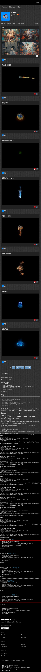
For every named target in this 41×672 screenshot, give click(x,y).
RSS (22, 653)
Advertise (4, 653)
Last (28, 367)
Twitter (3, 644)
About (3, 635)
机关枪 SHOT (12, 553)
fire (13, 539)
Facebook (4, 646)
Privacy (23, 637)
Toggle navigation (2, 2)
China (16, 15)
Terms (23, 635)
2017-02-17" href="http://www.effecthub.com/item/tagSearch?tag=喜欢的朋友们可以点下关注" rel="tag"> (20, 409)
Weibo (23, 644)
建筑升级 (11, 581)
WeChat (23, 646)
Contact (3, 637)
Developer (4, 656)
